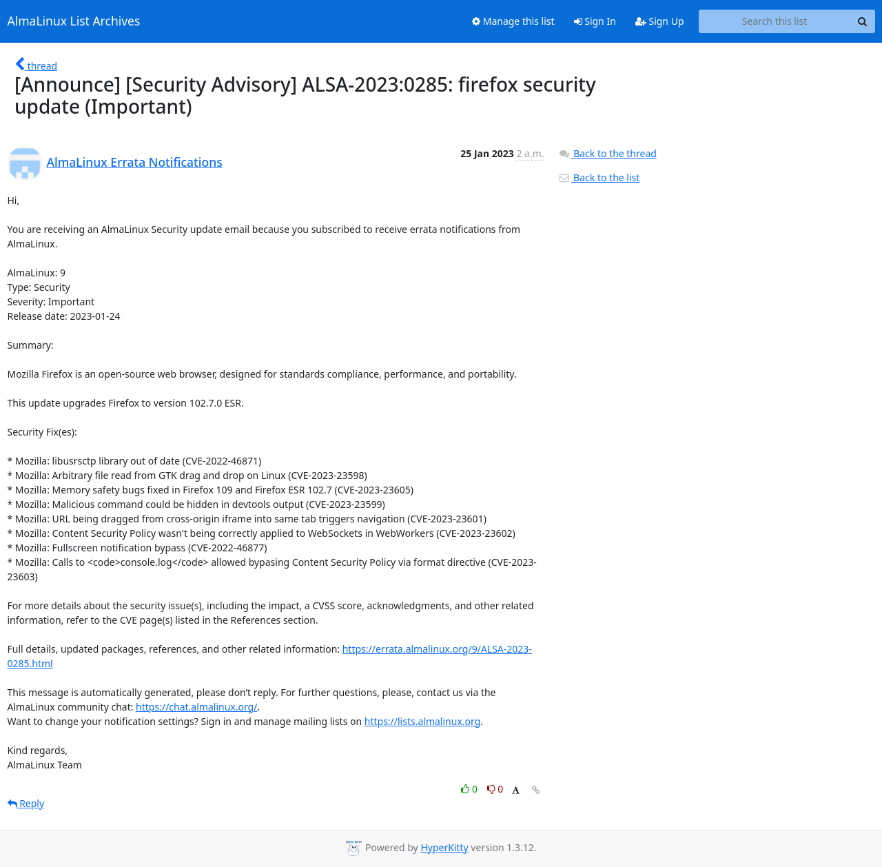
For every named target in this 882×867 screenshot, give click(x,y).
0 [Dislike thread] (495, 788)
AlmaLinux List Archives (74, 21)
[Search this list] (775, 21)
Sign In (595, 21)
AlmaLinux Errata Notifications (135, 162)
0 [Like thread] (470, 788)
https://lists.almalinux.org (423, 721)
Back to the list (598, 177)
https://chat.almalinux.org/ (196, 706)
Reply (26, 803)
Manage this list (513, 21)
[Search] (862, 21)
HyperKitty (444, 847)
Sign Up (659, 21)
